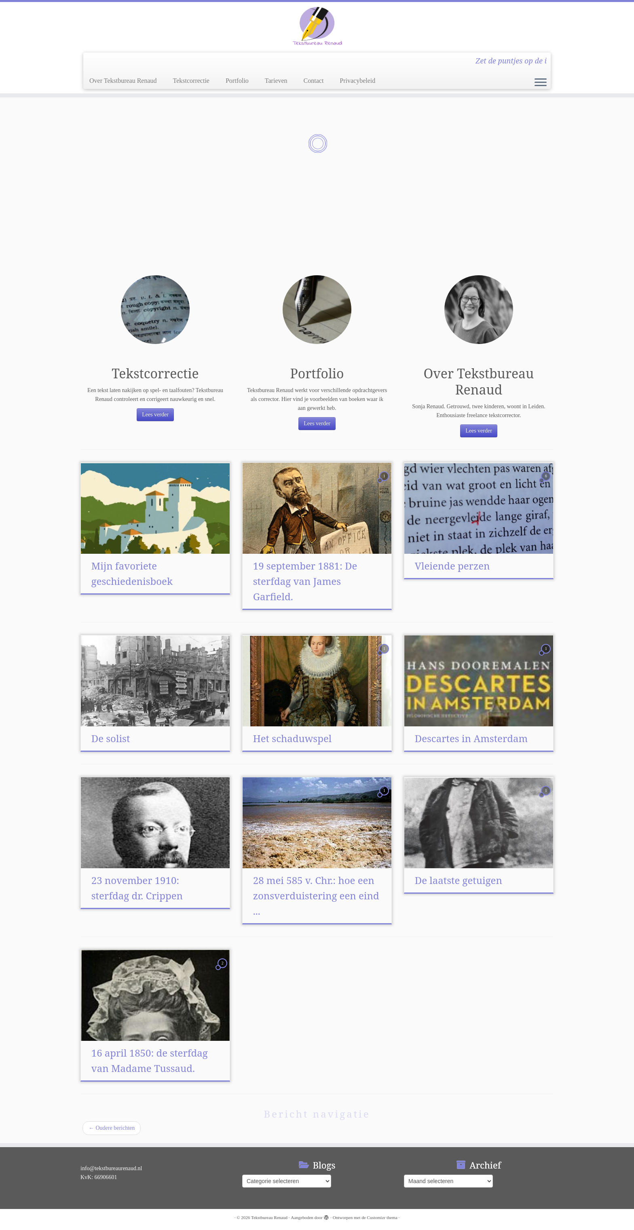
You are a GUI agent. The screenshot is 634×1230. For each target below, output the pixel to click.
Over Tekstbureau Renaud (123, 80)
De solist (110, 738)
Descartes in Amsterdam (471, 738)
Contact (314, 80)
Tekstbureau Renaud (269, 1217)
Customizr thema (382, 1217)
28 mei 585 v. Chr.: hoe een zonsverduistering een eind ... (316, 895)
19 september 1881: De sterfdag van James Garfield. (305, 581)
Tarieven (276, 80)
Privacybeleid (357, 80)
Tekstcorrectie (191, 80)
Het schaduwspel (292, 738)
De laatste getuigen (458, 880)
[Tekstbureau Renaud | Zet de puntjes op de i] (317, 26)
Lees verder (155, 414)
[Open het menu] (541, 83)
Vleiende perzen (452, 565)
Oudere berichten (112, 1128)
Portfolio (237, 80)
